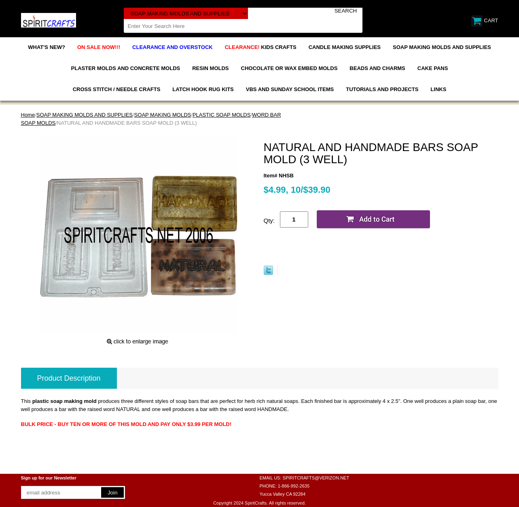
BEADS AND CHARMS (377, 68)
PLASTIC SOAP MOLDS (222, 115)
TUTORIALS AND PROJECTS (382, 89)
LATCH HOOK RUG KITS (202, 89)
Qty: (269, 220)
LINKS (438, 89)
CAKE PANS (432, 68)
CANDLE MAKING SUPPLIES (345, 47)
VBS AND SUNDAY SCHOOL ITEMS (290, 89)
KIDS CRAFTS (261, 47)
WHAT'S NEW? (46, 47)
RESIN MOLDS (210, 68)
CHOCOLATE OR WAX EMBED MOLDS (289, 68)
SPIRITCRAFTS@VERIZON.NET (316, 477)
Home (28, 115)
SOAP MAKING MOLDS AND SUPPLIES (442, 47)
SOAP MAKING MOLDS (162, 115)
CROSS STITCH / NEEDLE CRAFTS (117, 89)
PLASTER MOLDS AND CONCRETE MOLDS (125, 68)
